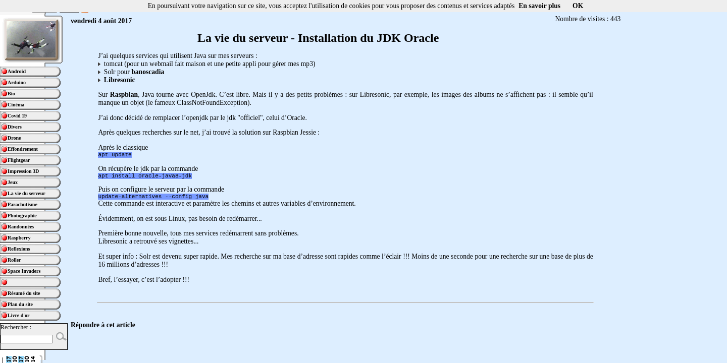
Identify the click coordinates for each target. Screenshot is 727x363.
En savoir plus (539, 6)
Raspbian (124, 94)
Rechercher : (16, 327)
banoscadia (147, 72)
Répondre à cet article (103, 329)
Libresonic (119, 80)
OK (578, 6)
